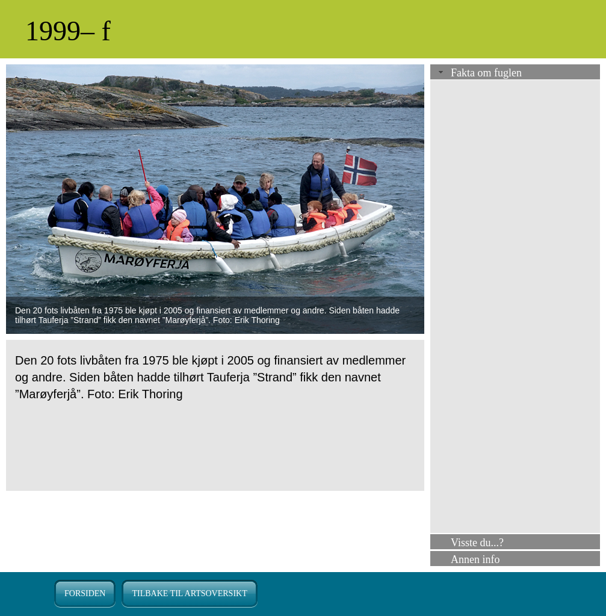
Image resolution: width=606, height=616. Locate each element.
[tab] (515, 72)
